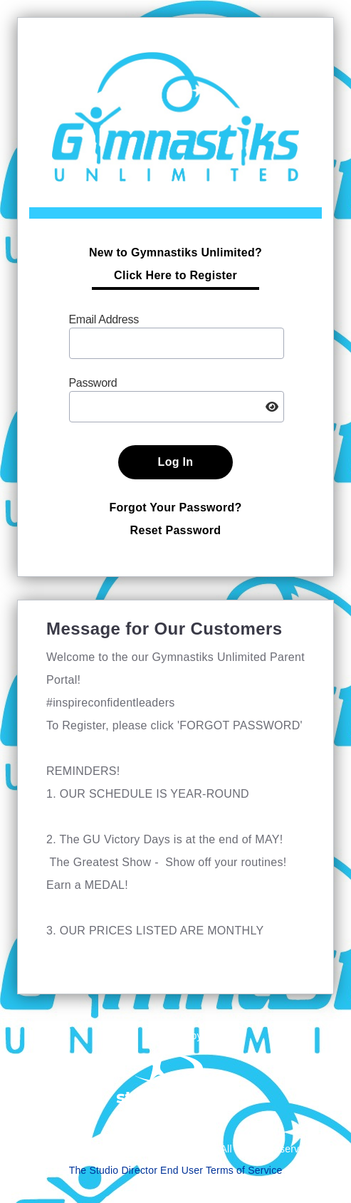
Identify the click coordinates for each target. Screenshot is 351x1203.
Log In (176, 462)
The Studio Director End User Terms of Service (176, 1170)
